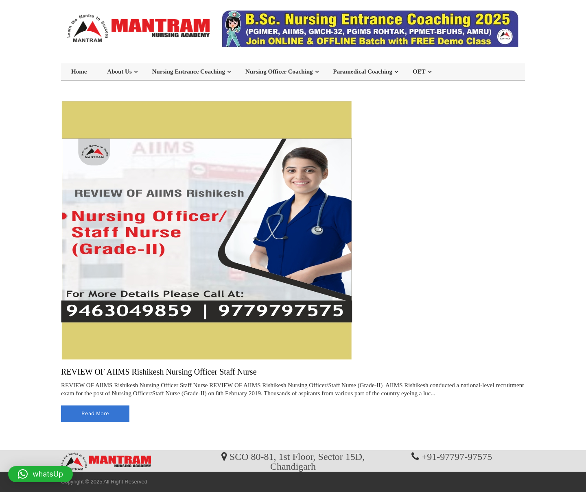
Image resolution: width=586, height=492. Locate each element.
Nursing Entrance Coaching (188, 71)
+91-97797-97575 (457, 456)
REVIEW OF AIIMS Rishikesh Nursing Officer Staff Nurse (159, 371)
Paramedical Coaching (362, 71)
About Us (119, 71)
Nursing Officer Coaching (279, 71)
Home (79, 71)
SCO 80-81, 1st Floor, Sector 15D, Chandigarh (297, 461)
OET (419, 71)
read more (95, 413)
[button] (40, 474)
